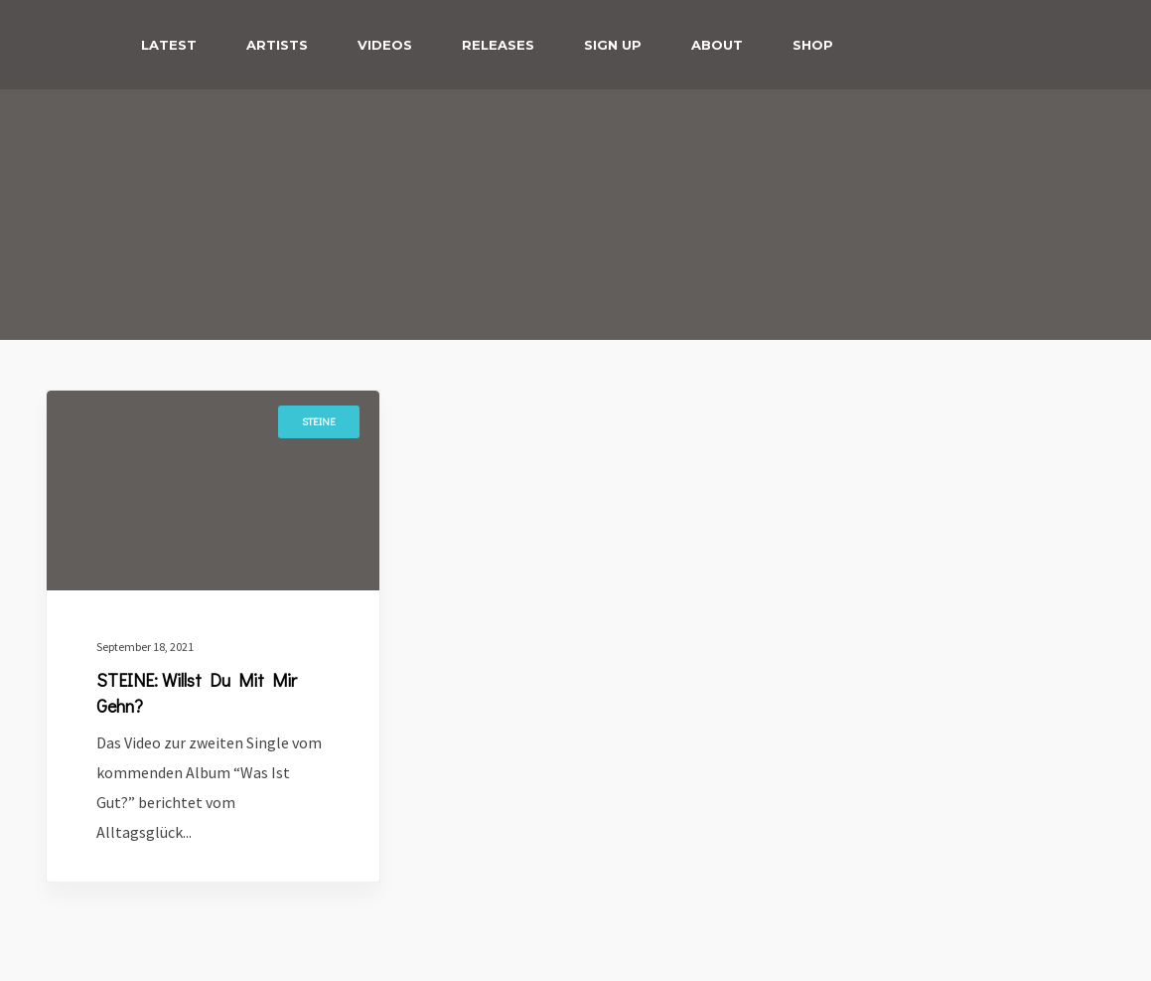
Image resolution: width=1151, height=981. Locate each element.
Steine (319, 420)
